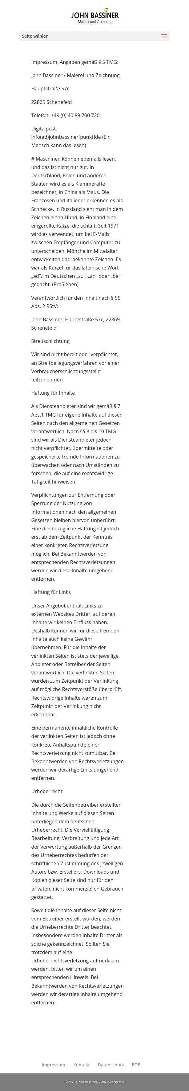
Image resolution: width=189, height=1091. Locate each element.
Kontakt (81, 1065)
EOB (136, 1065)
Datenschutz (111, 1065)
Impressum (53, 1065)
